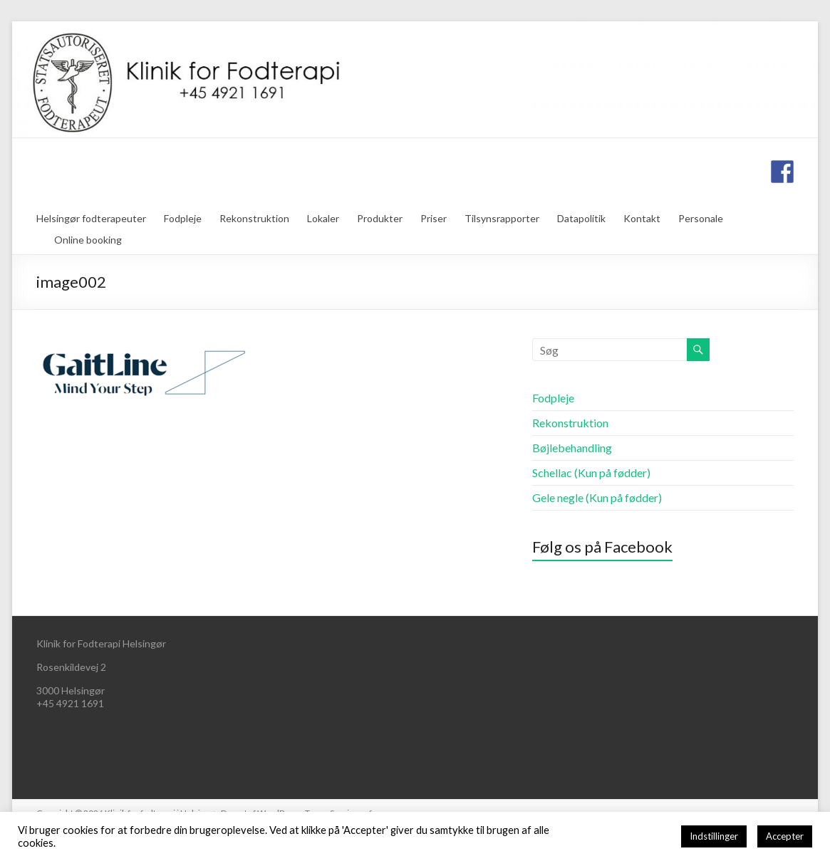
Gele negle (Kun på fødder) (597, 497)
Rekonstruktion (254, 218)
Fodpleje (183, 218)
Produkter (380, 218)
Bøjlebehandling (572, 447)
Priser (433, 218)
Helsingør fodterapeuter (91, 218)
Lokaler (323, 218)
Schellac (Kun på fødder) (591, 472)
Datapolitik (581, 218)
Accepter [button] (785, 836)
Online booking (88, 240)
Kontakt (641, 218)
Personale (700, 218)
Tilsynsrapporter (502, 218)
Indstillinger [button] (714, 836)
